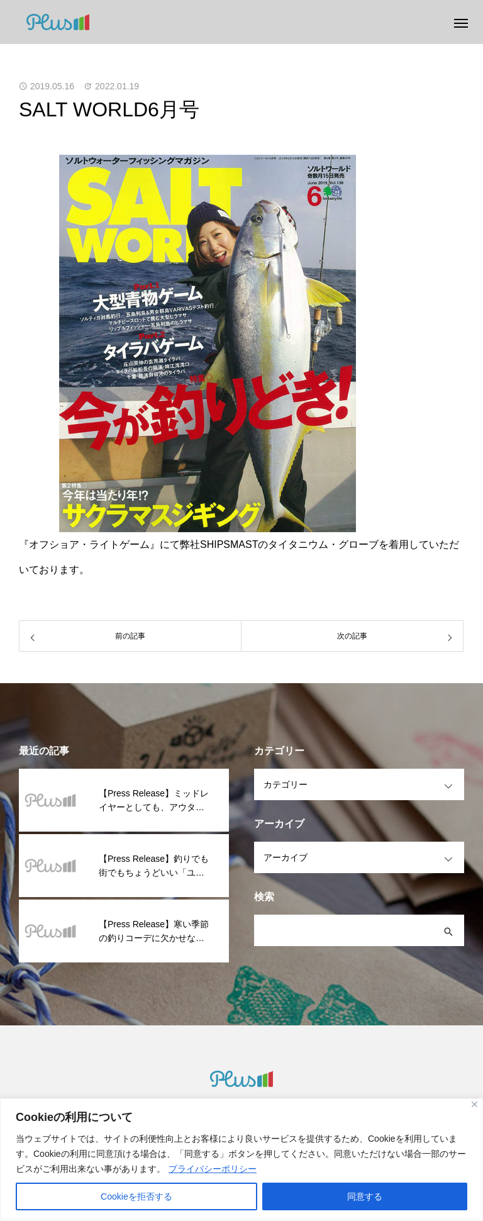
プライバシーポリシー (213, 1169)
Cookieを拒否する (136, 1196)
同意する (364, 1196)
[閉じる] (474, 1104)
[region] (241, 1159)
